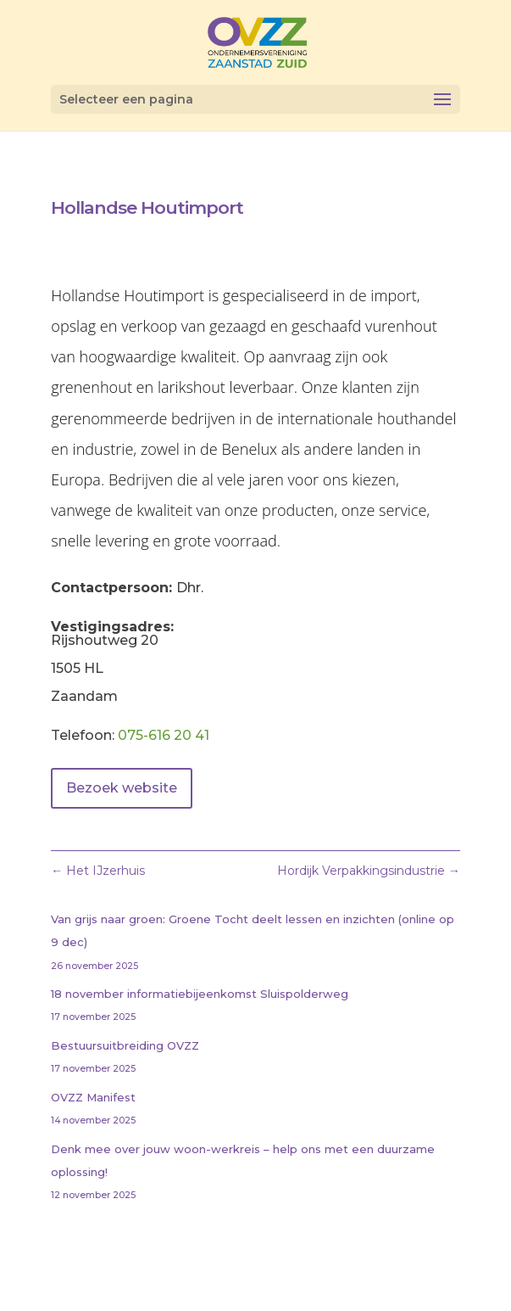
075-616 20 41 (163, 735)
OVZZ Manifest (93, 1097)
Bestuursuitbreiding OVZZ (125, 1045)
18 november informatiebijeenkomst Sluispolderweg (199, 993)
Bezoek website (121, 788)
